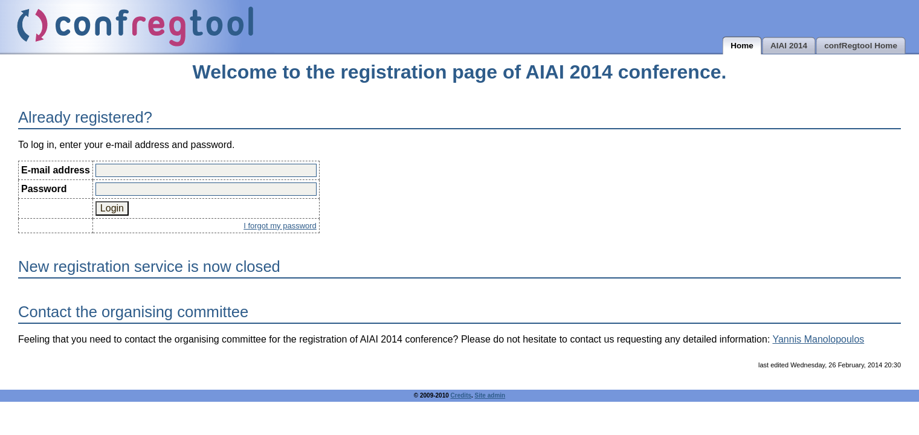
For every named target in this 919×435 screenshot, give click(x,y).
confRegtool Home (860, 45)
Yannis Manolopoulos (818, 339)
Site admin (490, 395)
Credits (461, 395)
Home (741, 45)
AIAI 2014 (788, 45)
